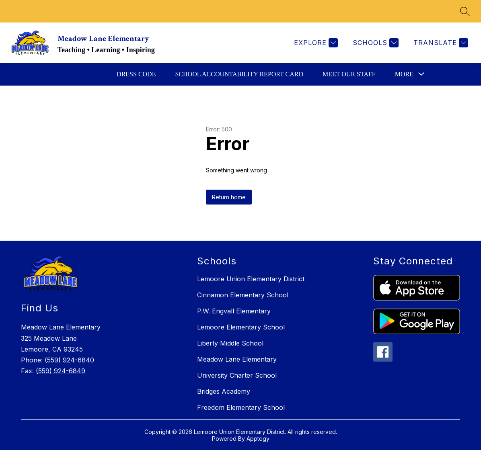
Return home (229, 197)
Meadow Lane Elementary (237, 359)
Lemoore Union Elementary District (250, 279)
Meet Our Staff (349, 74)
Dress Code (136, 74)
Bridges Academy (223, 391)
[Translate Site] (439, 43)
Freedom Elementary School (241, 407)
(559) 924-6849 (60, 371)
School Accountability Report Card (239, 74)
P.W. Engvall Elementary (234, 311)
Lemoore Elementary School (241, 327)
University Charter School (237, 375)
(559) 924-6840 (69, 360)
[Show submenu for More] (404, 74)
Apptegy (258, 438)
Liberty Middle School (230, 343)
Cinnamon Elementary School (242, 295)
